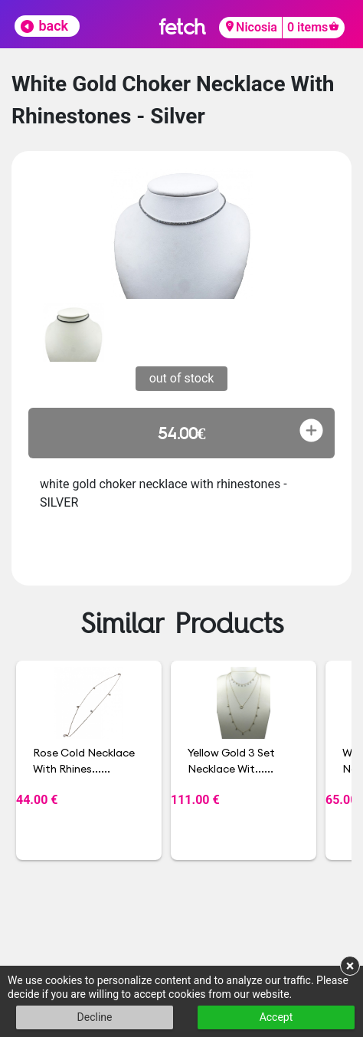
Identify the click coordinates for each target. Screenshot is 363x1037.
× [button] (350, 966)
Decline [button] (95, 1017)
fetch (182, 26)
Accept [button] (276, 1017)
